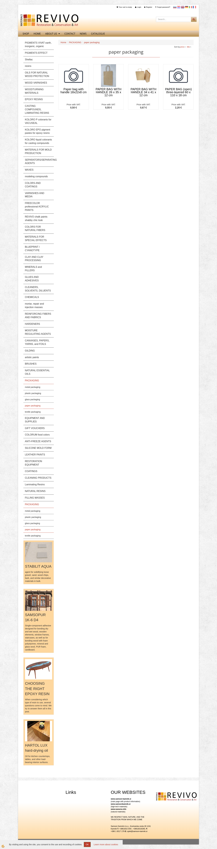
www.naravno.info (118, 809)
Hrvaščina (178, 7)
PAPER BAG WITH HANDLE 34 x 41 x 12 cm (143, 92)
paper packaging (33, 405)
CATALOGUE (98, 33)
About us (51, 33)
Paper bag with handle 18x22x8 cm (73, 90)
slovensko (174, 7)
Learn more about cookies (106, 844)
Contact (69, 33)
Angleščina (182, 7)
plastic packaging (33, 393)
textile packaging (33, 412)
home (37, 33)
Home (63, 42)
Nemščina (186, 7)
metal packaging (32, 387)
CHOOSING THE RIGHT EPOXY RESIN (37, 688)
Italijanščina (190, 7)
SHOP (26, 33)
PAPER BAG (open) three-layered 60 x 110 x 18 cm (178, 92)
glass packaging (32, 399)
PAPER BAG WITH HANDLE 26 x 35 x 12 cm (108, 92)
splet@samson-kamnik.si (137, 831)
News (83, 33)
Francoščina (194, 7)
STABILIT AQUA (38, 566)
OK (87, 844)
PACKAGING (75, 42)
